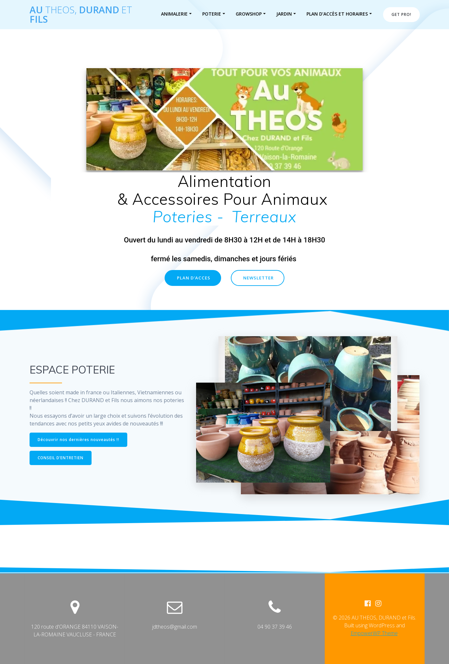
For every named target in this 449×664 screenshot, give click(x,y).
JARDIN (284, 14)
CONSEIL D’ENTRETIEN (61, 458)
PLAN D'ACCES (193, 278)
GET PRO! (401, 14)
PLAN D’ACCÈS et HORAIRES (337, 14)
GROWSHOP (249, 14)
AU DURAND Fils (81, 14)
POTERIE (211, 14)
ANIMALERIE (174, 14)
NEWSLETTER (259, 278)
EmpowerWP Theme (374, 633)
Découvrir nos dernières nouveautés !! (79, 439)
